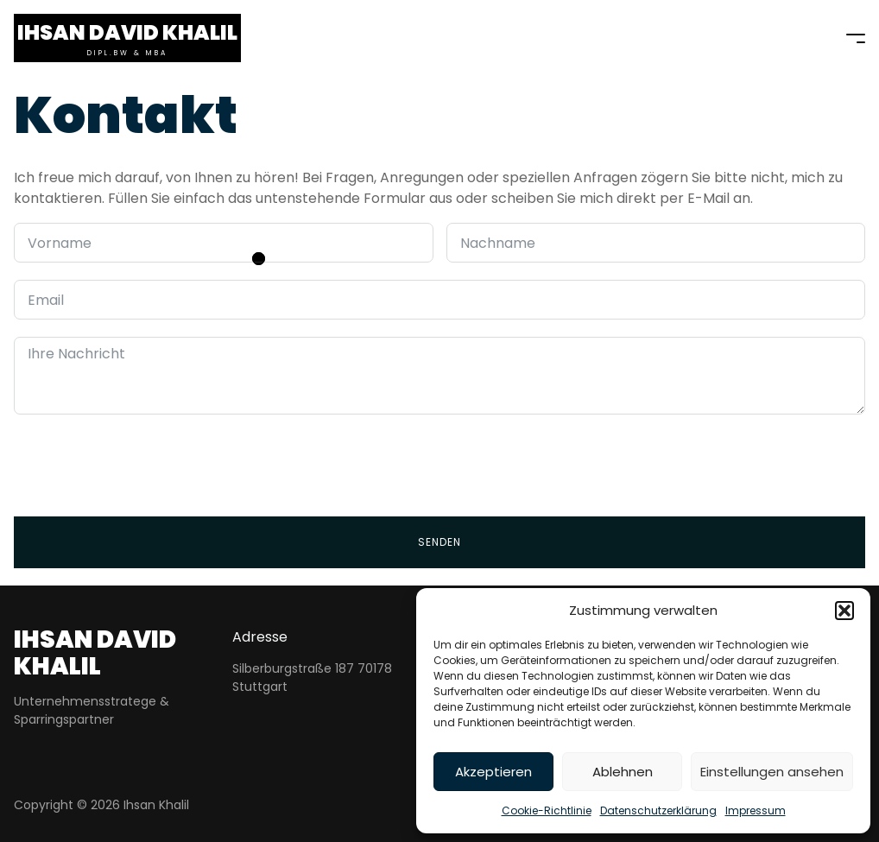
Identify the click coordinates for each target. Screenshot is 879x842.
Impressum (755, 810)
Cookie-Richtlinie (546, 810)
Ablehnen (622, 772)
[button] (844, 610)
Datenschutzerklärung (658, 810)
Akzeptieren (493, 772)
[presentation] (145, 465)
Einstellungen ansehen (772, 772)
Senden (439, 542)
